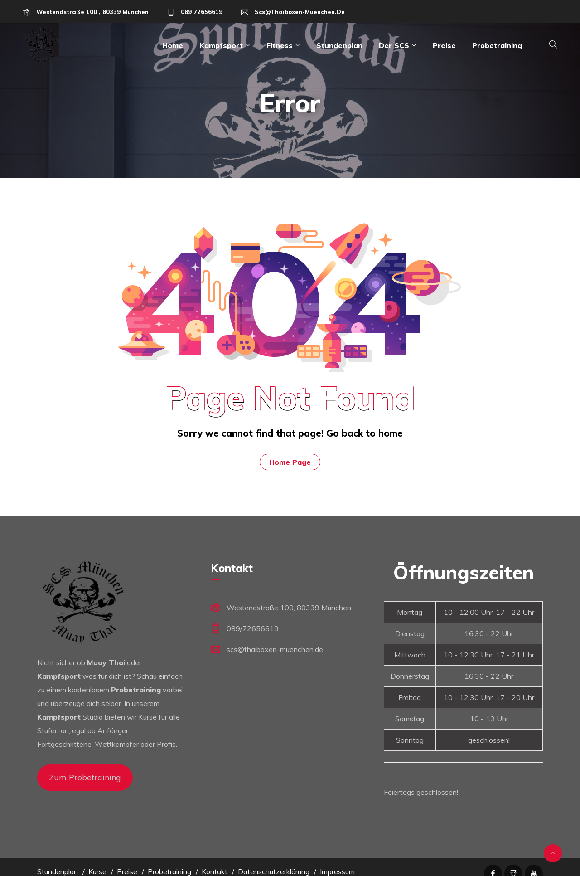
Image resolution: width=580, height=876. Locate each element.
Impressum (337, 871)
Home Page (290, 462)
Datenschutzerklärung (273, 871)
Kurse (97, 871)
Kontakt (214, 871)
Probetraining (497, 45)
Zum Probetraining (85, 777)
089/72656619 (253, 628)
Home (172, 45)
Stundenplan (339, 45)
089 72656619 (201, 11)
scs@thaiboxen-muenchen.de (300, 11)
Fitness (279, 45)
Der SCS (394, 45)
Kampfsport (221, 45)
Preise (444, 45)
